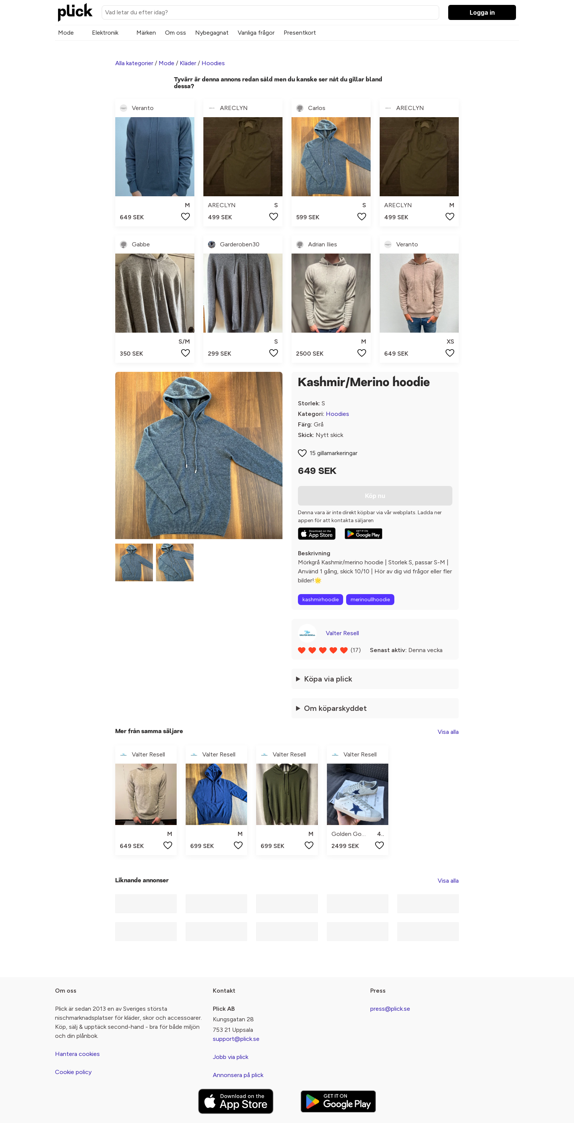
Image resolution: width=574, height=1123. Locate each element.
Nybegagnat (212, 32)
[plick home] (75, 12)
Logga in (482, 12)
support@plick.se (236, 1038)
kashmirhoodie (320, 599)
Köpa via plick (328, 678)
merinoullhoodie (370, 599)
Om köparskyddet (335, 708)
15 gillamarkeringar (333, 453)
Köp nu (375, 496)
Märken (146, 32)
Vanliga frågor (256, 32)
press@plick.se (390, 1008)
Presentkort (300, 32)
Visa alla (448, 731)
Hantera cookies (77, 1053)
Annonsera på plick (238, 1075)
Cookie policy (73, 1072)
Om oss (175, 32)
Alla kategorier (134, 63)
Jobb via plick (230, 1056)
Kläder (188, 63)
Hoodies (213, 63)
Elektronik (105, 32)
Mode (66, 32)
